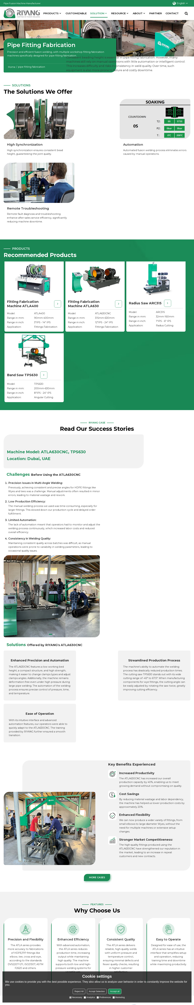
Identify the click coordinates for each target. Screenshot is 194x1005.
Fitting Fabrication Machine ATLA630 (63, 233)
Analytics (89, 997)
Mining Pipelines (78, 948)
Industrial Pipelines (79, 952)
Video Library (132, 952)
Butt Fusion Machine (16, 939)
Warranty (129, 961)
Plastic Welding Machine (18, 952)
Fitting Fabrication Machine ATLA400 (16, 233)
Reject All (78, 991)
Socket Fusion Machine (18, 948)
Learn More (17, 810)
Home (11, 66)
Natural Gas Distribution (82, 943)
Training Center (133, 948)
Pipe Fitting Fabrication (82, 957)
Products (51, 13)
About (138, 13)
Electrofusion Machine (17, 961)
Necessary (75, 997)
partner (156, 13)
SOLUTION (99, 14)
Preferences (104, 997)
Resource (119, 13)
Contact (172, 13)
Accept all (114, 991)
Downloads (131, 966)
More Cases (97, 640)
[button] (146, 398)
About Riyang (182, 939)
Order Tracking (133, 957)
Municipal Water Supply (82, 939)
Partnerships (181, 948)
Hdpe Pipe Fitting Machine (20, 943)
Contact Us (180, 952)
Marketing (119, 997)
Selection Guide (133, 939)
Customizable (76, 13)
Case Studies (181, 943)
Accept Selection (97, 991)
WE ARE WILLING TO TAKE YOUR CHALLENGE (130, 860)
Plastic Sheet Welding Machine (22, 957)
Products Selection (135, 943)
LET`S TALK (109, 898)
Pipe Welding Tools (15, 966)
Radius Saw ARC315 (110, 229)
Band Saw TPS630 (155, 229)
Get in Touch (22, 875)
